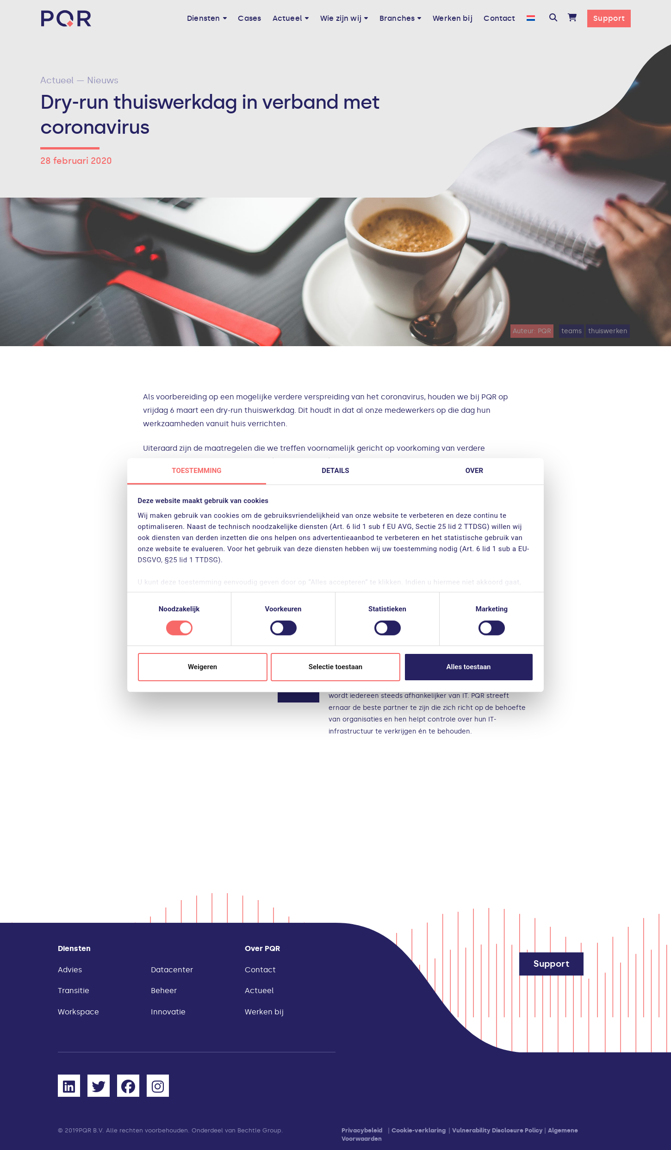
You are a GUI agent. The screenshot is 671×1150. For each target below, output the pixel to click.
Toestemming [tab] (196, 470)
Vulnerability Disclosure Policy (497, 1130)
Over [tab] (474, 470)
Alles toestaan (469, 667)
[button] (553, 18)
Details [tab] (335, 470)
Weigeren (202, 667)
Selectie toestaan (335, 667)
